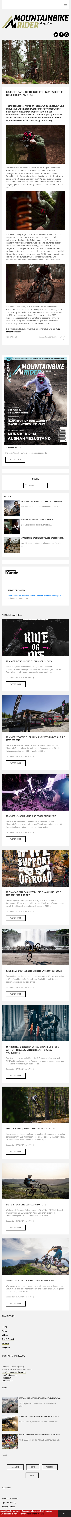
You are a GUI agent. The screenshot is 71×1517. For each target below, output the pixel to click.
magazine (15, 1467)
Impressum (6, 1378)
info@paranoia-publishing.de (14, 1372)
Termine (5, 1343)
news (33, 1467)
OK (64, 1513)
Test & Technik (8, 1339)
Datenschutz (7, 1381)
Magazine (6, 1347)
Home (4, 1327)
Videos (5, 1335)
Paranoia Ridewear (10, 1498)
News (4, 1331)
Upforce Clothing (9, 1503)
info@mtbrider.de (9, 1375)
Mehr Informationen (35, 1514)
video (32, 1475)
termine (49, 1467)
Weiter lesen (15, 460)
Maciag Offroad (8, 1507)
